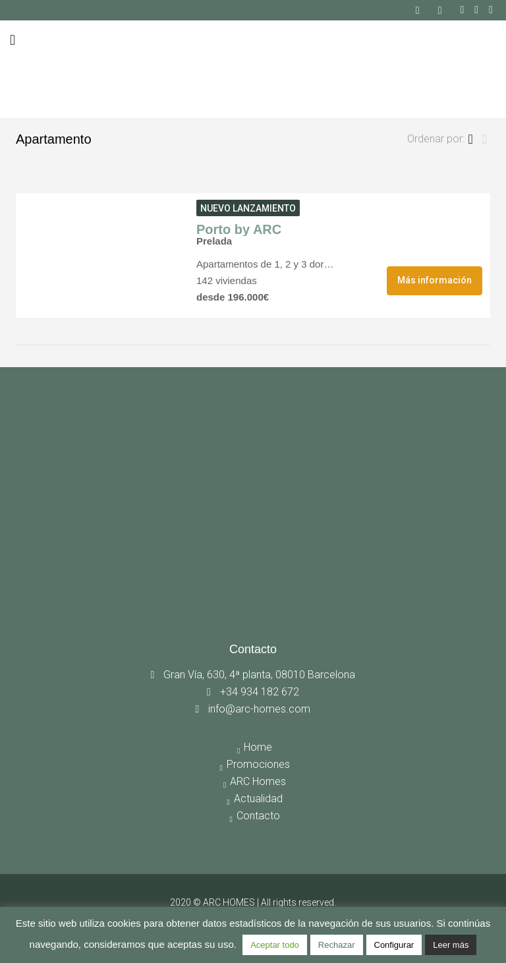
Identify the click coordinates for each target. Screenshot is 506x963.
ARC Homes (258, 781)
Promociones (258, 764)
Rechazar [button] (336, 945)
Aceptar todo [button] (274, 945)
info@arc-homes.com (259, 709)
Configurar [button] (394, 945)
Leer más (450, 945)
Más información (434, 280)
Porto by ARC (238, 229)
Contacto (258, 815)
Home (258, 747)
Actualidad (258, 798)
